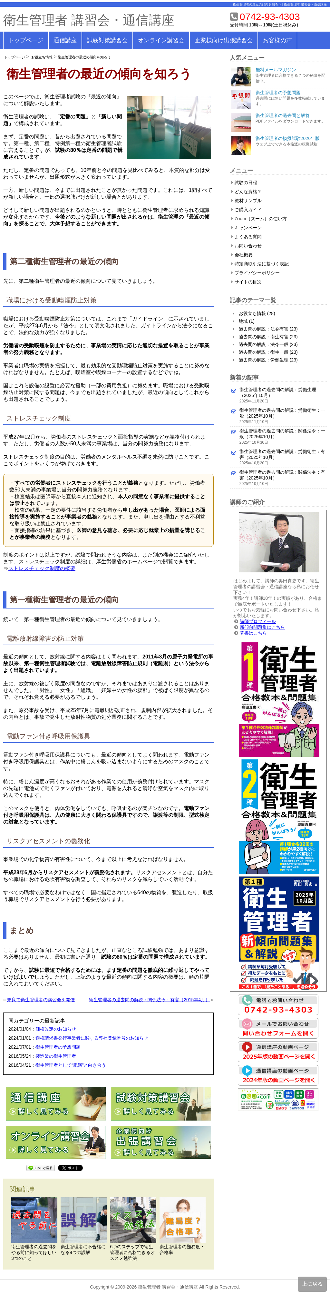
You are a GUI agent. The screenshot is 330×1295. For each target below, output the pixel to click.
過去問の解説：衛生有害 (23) (268, 336)
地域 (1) (247, 321)
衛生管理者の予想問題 (58, 1047)
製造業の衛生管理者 (55, 1056)
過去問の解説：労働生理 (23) (268, 359)
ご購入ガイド (246, 209)
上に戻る (312, 1284)
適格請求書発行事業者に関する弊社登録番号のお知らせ (91, 1038)
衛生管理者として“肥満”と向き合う (70, 1065)
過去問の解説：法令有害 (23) (268, 328)
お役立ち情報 (42, 57)
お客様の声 (277, 40)
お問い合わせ (246, 245)
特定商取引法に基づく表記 (260, 263)
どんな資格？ (246, 191)
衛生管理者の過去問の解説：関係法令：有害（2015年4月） (149, 999)
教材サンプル (246, 200)
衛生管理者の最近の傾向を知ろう (84, 57)
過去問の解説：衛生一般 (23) (268, 352)
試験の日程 (244, 182)
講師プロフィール (258, 621)
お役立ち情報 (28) (257, 313)
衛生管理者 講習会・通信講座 (88, 20)
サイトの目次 (246, 281)
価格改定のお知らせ (55, 1029)
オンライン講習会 (161, 40)
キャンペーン (246, 227)
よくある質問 (246, 236)
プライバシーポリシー (255, 272)
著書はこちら (253, 633)
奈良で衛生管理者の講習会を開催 (41, 999)
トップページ (25, 40)
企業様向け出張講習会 (224, 40)
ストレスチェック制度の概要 (41, 568)
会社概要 (242, 254)
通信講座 (65, 40)
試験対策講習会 (107, 40)
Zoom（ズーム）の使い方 (259, 218)
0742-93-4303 (270, 16)
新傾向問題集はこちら (262, 627)
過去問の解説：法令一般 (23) (268, 344)
